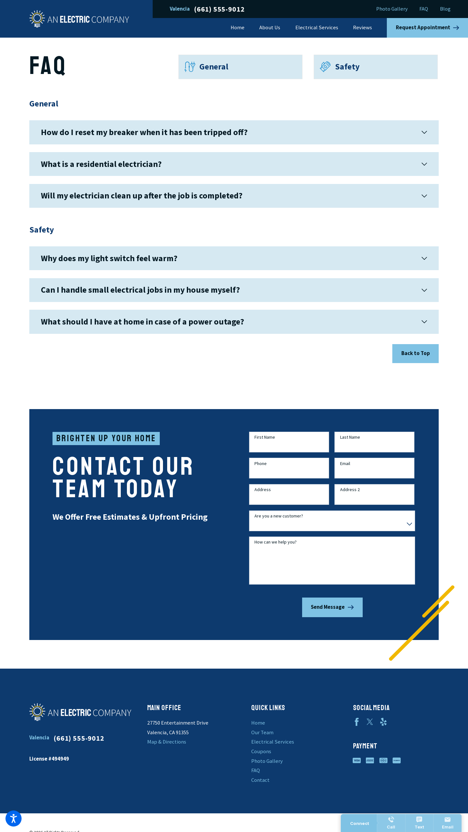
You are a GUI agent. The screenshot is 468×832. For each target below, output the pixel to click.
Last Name (350, 443)
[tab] (234, 132)
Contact (260, 780)
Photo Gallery (392, 8)
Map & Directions (166, 741)
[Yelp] (383, 722)
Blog (445, 8)
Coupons (261, 751)
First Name (264, 443)
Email (345, 469)
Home (258, 722)
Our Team (262, 732)
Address (262, 495)
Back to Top (415, 353)
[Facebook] (357, 722)
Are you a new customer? (278, 522)
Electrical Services (272, 741)
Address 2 (350, 495)
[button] (13, 818)
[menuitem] (241, 28)
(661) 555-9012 (219, 9)
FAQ (423, 8)
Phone (260, 469)
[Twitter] (370, 722)
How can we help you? (275, 548)
